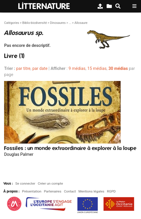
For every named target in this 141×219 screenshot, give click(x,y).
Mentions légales (91, 191)
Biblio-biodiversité (34, 23)
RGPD (111, 191)
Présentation (31, 191)
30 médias (118, 68)
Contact (70, 191)
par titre (23, 68)
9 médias (76, 68)
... (70, 23)
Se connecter (25, 183)
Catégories (11, 23)
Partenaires (52, 191)
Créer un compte (50, 183)
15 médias (97, 68)
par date (39, 68)
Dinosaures (58, 23)
